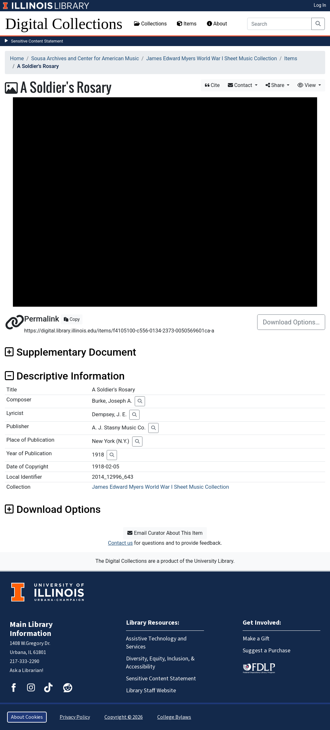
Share (276, 85)
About (217, 24)
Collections (150, 24)
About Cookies (27, 717)
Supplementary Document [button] (70, 352)
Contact (241, 85)
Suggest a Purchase (266, 651)
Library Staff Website (151, 691)
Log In (320, 5)
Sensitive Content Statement (37, 41)
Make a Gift (256, 639)
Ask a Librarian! (26, 670)
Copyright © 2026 (123, 717)
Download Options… (291, 322)
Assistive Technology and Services (156, 643)
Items (186, 24)
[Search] (279, 24)
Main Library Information (31, 629)
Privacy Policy (75, 717)
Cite (212, 85)
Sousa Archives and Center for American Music (85, 58)
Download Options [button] (53, 509)
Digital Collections (63, 23)
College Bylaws (174, 717)
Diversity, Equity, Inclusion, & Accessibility (160, 663)
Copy (72, 319)
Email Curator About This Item (164, 533)
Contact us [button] (120, 543)
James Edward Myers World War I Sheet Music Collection (211, 58)
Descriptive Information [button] (65, 376)
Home (17, 58)
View (307, 85)
